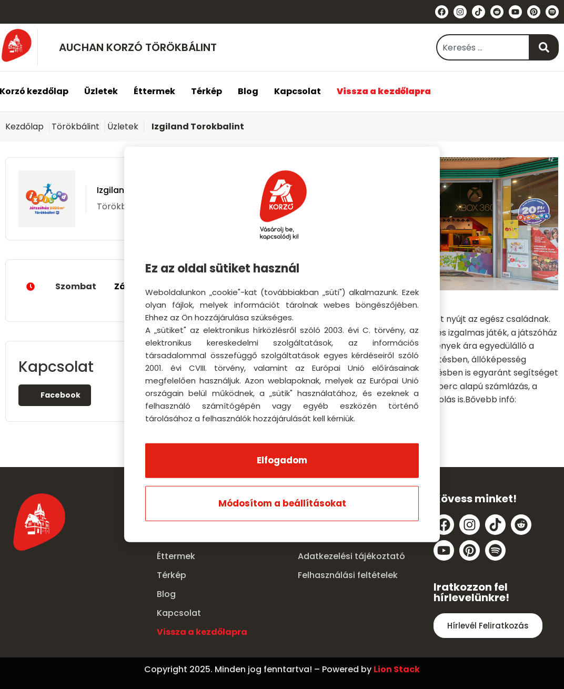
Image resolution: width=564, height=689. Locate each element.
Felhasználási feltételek (348, 575)
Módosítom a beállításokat (282, 503)
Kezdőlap (24, 126)
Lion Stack (397, 669)
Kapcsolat (297, 91)
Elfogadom (282, 460)
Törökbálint (75, 126)
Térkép (206, 91)
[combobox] (483, 47)
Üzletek (101, 91)
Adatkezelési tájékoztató (351, 556)
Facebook (54, 395)
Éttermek (154, 91)
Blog (248, 91)
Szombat (97, 286)
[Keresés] (544, 47)
